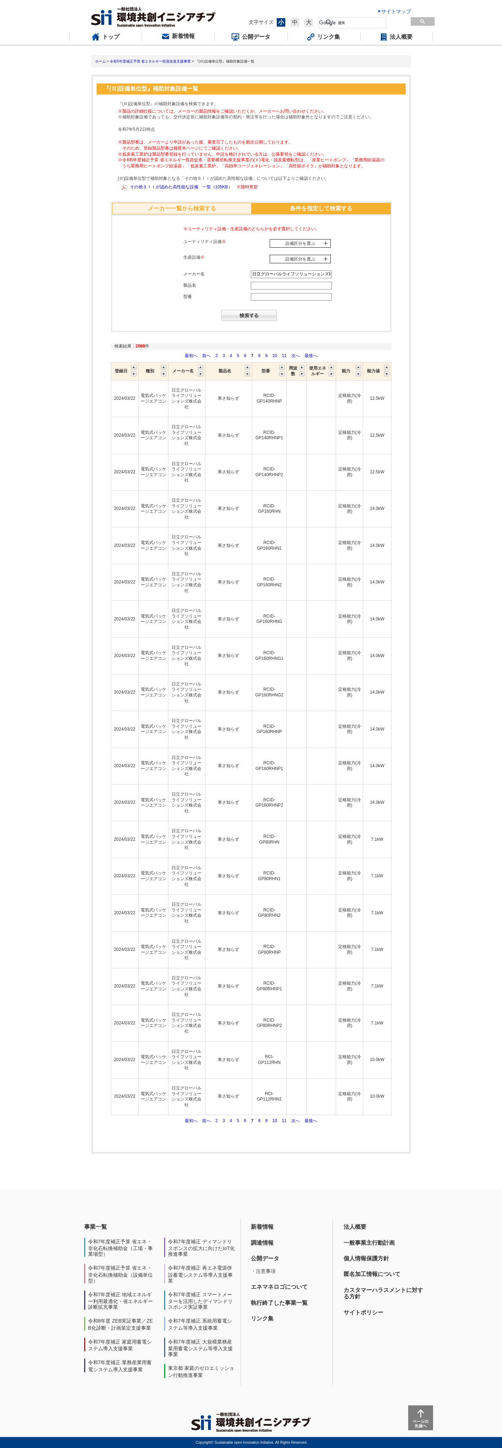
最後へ (310, 355)
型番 (187, 296)
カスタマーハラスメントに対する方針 (383, 1293)
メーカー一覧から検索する (182, 208)
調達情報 (262, 1243)
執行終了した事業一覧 (279, 1303)
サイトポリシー (363, 1312)
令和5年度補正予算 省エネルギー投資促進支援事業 (150, 61)
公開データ (265, 1258)
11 (284, 355)
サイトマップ (396, 11)
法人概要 (355, 1227)
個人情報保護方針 (366, 1258)
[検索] (352, 22)
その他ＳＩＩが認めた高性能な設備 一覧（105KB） (181, 186)
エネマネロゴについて (279, 1287)
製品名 (189, 285)
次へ (295, 355)
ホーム (100, 61)
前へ (207, 355)
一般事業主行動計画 (369, 1243)
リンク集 (262, 1318)
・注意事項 (263, 1271)
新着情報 (262, 1227)
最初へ (192, 355)
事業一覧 (95, 1227)
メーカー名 (194, 273)
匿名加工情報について (372, 1274)
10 (274, 355)
